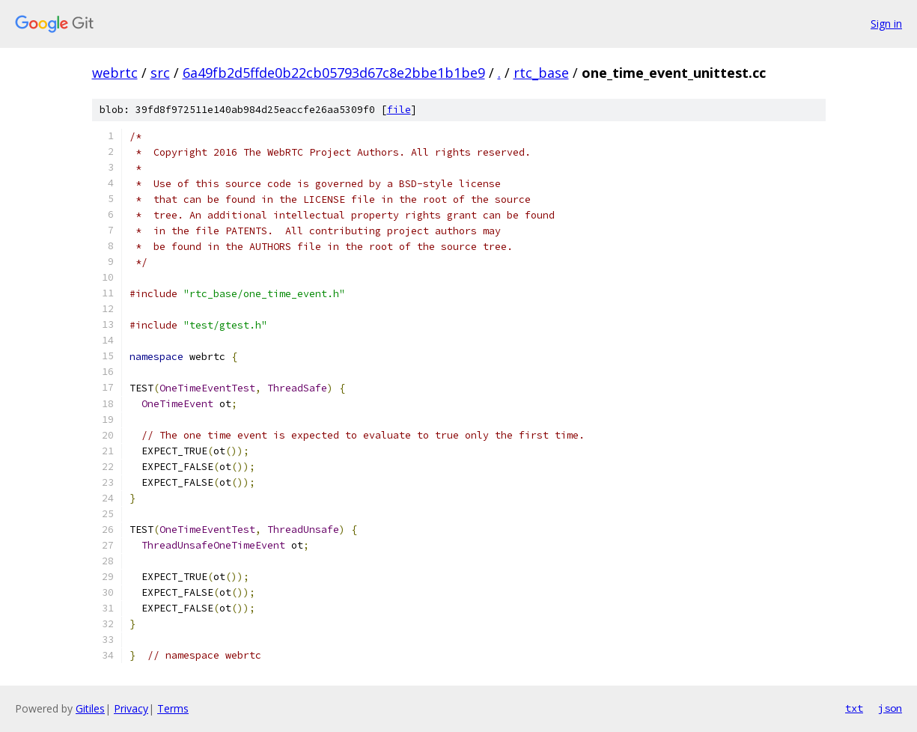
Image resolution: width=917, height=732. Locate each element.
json (890, 708)
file (399, 109)
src (160, 73)
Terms (173, 708)
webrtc (115, 73)
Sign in (886, 23)
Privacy (131, 708)
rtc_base (541, 73)
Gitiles (90, 708)
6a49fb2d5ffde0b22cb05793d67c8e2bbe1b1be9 (334, 73)
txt (854, 708)
